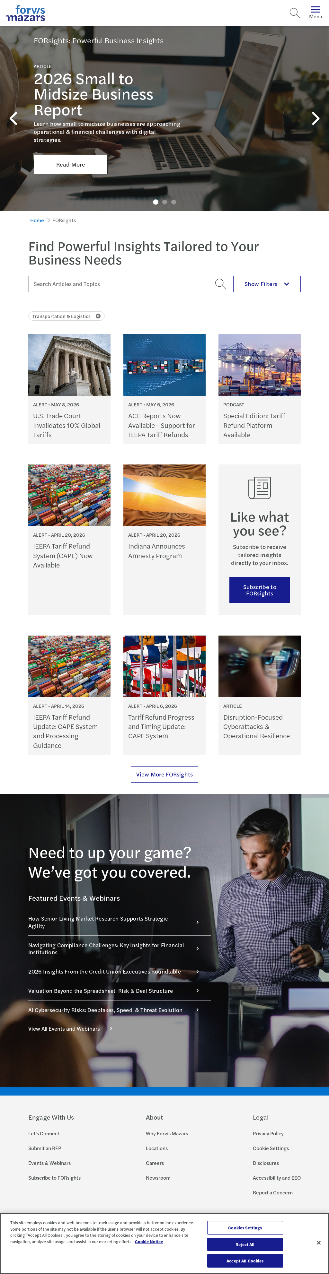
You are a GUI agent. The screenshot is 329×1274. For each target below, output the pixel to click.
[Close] (319, 1243)
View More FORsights (164, 774)
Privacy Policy (268, 1133)
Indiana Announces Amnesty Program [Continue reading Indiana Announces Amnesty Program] (156, 550)
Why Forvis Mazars (167, 1133)
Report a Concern (273, 1192)
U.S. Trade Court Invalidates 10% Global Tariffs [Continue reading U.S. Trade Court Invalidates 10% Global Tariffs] (66, 425)
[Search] (295, 13)
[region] (164, 1243)
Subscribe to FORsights (259, 590)
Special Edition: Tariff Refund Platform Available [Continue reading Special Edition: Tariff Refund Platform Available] (254, 425)
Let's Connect (43, 1133)
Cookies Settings (245, 1228)
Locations (157, 1148)
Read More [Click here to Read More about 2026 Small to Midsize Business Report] (70, 147)
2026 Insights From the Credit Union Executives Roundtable (117, 971)
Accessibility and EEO (277, 1177)
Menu (315, 13)
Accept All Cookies (245, 1261)
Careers (155, 1162)
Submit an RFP (44, 1148)
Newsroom (158, 1177)
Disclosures (266, 1162)
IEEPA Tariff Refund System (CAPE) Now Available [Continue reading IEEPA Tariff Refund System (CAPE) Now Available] (63, 555)
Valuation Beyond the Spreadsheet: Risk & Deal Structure (117, 990)
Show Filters (267, 284)
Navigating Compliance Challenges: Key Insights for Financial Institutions (117, 948)
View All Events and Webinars (73, 1028)
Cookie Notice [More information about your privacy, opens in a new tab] (149, 1241)
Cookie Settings (271, 1148)
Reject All (245, 1244)
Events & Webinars (49, 1162)
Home (37, 220)
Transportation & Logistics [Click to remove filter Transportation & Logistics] (66, 316)
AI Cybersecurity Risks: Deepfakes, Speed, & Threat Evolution (117, 1010)
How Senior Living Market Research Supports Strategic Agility (117, 922)
